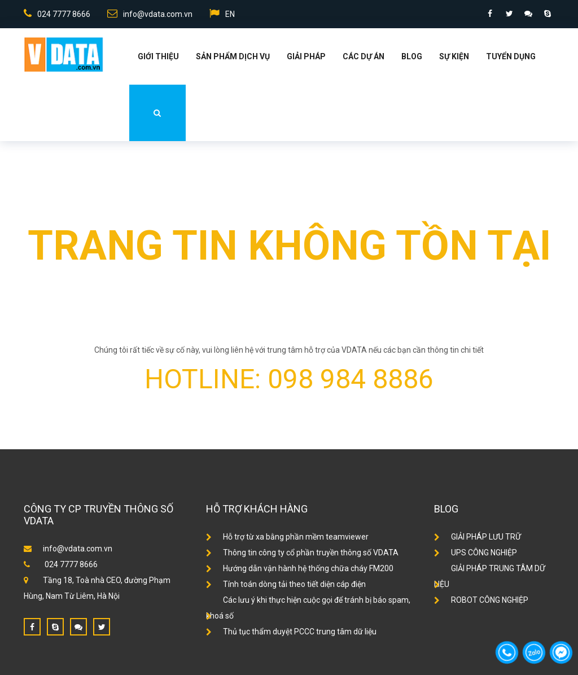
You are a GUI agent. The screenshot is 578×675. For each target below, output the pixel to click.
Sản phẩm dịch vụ (233, 56)
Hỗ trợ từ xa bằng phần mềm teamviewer (287, 536)
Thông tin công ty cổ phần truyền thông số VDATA (302, 552)
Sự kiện (454, 56)
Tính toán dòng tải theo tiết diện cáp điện (286, 584)
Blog (411, 56)
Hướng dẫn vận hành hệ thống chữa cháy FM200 (299, 568)
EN (222, 13)
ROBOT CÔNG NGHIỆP (481, 599)
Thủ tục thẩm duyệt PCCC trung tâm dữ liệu (291, 631)
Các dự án (363, 56)
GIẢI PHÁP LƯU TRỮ (477, 536)
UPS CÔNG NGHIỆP (475, 552)
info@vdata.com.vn (149, 13)
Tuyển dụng (511, 56)
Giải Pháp (306, 56)
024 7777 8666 (57, 13)
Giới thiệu (158, 56)
